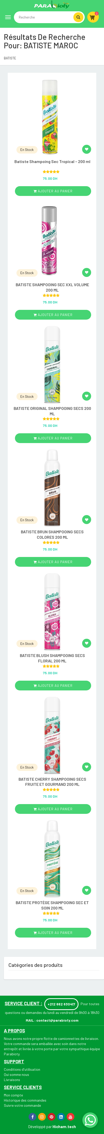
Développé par (40, 1126)
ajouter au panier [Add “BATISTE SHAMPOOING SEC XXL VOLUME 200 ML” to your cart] (53, 315)
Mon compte (13, 1095)
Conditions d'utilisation (22, 1069)
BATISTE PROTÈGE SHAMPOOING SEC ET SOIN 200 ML (52, 905)
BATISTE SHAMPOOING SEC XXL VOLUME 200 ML (52, 287)
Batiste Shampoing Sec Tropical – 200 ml (52, 161)
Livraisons (12, 1079)
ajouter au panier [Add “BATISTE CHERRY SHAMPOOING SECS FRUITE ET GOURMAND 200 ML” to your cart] (53, 809)
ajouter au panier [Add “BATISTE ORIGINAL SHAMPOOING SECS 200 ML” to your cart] (53, 438)
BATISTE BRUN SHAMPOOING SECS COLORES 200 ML (52, 534)
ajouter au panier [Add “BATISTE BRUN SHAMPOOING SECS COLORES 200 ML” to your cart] (53, 562)
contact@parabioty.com (57, 1020)
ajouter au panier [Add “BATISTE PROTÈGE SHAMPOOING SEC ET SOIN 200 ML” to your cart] (53, 933)
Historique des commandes (25, 1100)
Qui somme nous (16, 1074)
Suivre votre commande (22, 1105)
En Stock (27, 150)
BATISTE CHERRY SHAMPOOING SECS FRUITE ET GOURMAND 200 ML (52, 782)
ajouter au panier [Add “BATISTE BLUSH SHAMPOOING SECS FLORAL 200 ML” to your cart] (53, 685)
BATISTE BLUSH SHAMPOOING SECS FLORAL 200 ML (52, 658)
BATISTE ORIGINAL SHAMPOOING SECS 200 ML (52, 411)
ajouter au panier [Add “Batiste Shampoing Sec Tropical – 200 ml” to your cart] (53, 191)
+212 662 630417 (61, 1004)
